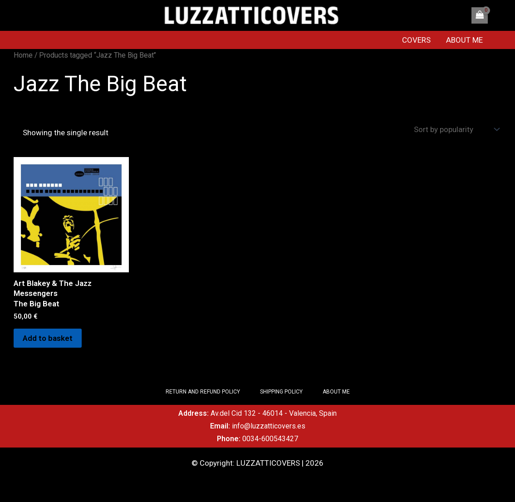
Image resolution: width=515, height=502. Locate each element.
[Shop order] (455, 129)
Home (23, 55)
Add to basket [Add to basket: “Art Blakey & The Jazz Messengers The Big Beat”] (48, 338)
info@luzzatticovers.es (268, 426)
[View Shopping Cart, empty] (479, 15)
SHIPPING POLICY (281, 392)
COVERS (416, 39)
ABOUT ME (464, 39)
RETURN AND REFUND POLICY (203, 392)
